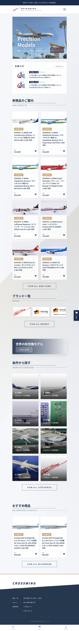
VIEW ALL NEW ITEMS (39, 286)
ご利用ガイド (28, 607)
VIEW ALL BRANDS (39, 324)
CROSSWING (24, 583)
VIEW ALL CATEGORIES (39, 487)
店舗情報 (15, 607)
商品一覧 (15, 598)
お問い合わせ (28, 611)
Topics (14, 602)
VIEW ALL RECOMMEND (39, 564)
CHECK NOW (24, 349)
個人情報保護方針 (29, 602)
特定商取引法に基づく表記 (32, 598)
